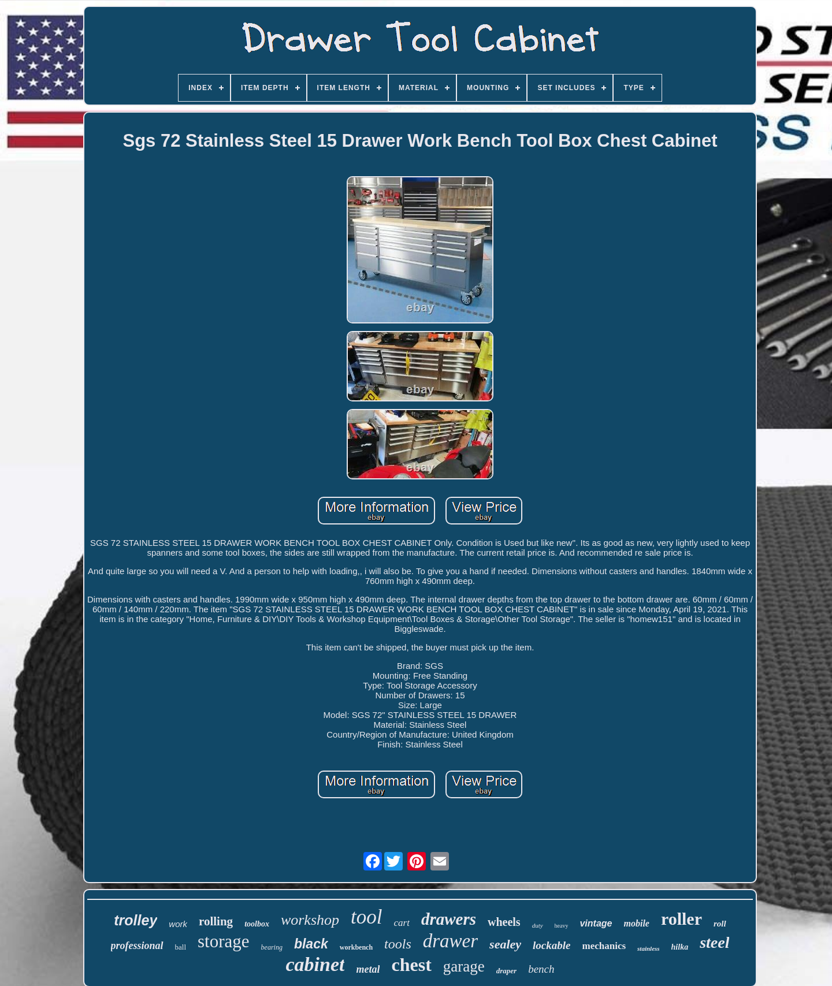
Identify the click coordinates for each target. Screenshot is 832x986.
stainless (648, 948)
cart (401, 922)
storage (224, 941)
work (178, 924)
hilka (680, 947)
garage (464, 966)
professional (137, 945)
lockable (551, 945)
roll (720, 923)
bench (541, 969)
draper (506, 970)
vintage (596, 923)
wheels (504, 922)
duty (537, 925)
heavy (562, 925)
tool (366, 917)
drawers (448, 919)
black (311, 943)
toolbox (256, 924)
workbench (356, 947)
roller (681, 918)
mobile (636, 923)
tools (397, 943)
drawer (450, 941)
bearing (272, 947)
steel (714, 942)
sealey (505, 944)
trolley (135, 920)
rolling (216, 921)
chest (411, 964)
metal (368, 969)
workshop (310, 919)
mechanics (604, 945)
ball (181, 947)
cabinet (314, 964)
